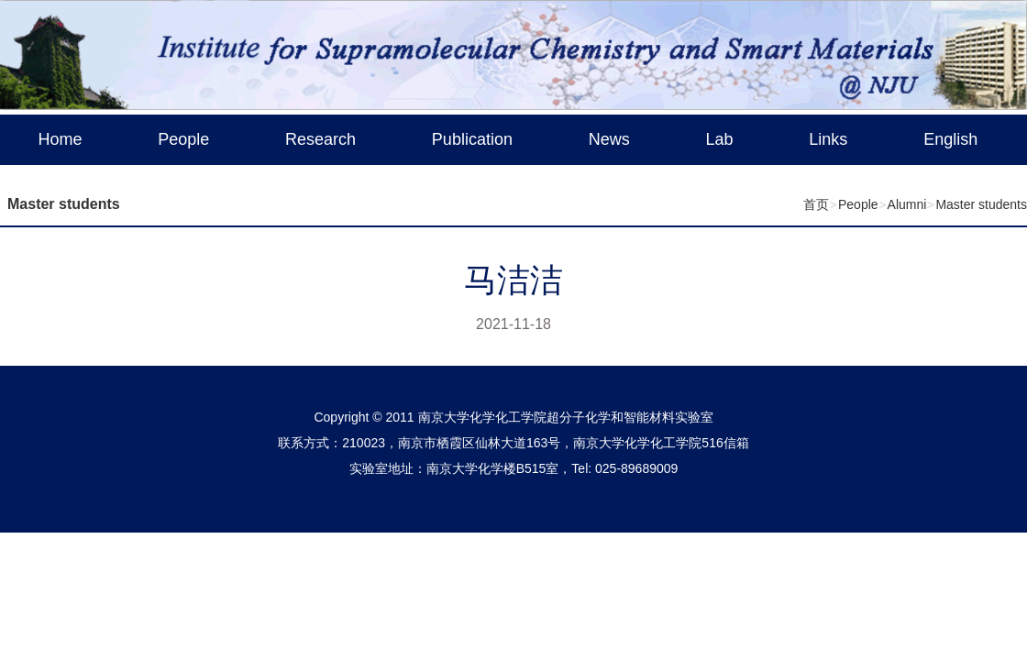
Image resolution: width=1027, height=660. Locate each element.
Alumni (907, 204)
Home (60, 139)
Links (828, 139)
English (950, 139)
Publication (472, 139)
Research (320, 139)
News (609, 139)
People (183, 139)
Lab (720, 139)
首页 (816, 204)
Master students (981, 204)
